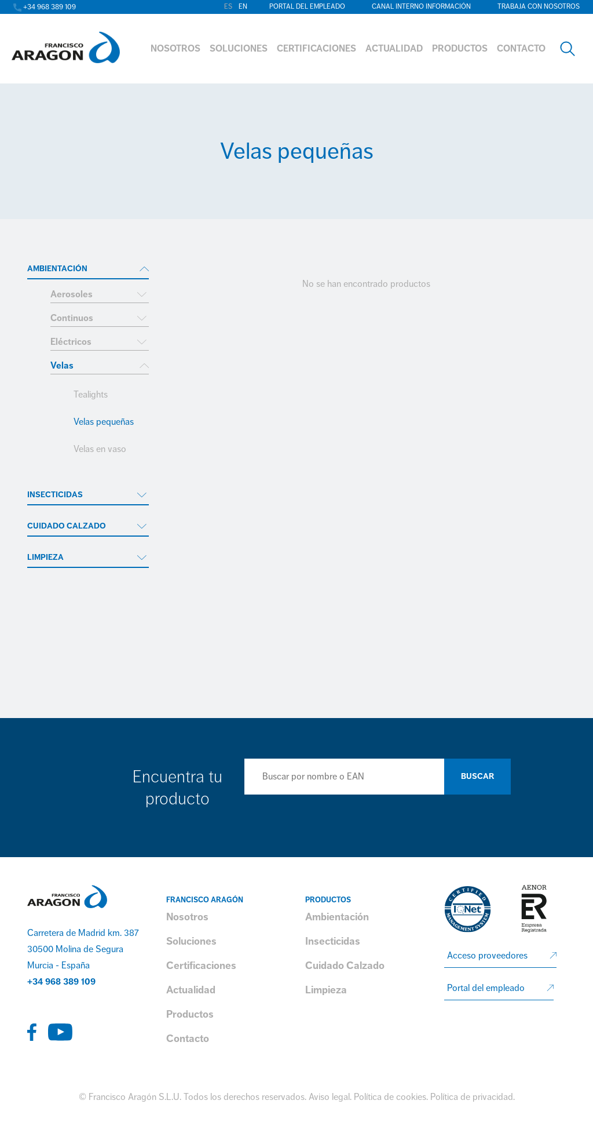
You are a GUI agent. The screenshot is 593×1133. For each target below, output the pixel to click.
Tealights (91, 394)
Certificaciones (201, 965)
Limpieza (45, 557)
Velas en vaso (100, 449)
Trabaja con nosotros (538, 6)
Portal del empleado (307, 6)
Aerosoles (71, 294)
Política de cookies (390, 1097)
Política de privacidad (471, 1097)
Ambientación (57, 269)
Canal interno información (421, 6)
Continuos (71, 318)
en (243, 6)
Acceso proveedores (487, 955)
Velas (62, 365)
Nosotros (187, 916)
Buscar (477, 776)
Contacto (187, 1038)
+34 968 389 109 (61, 982)
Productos (190, 1014)
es (228, 6)
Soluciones (191, 941)
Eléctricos (70, 342)
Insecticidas (55, 495)
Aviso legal (329, 1097)
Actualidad (190, 989)
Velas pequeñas (104, 422)
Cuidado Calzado (66, 526)
